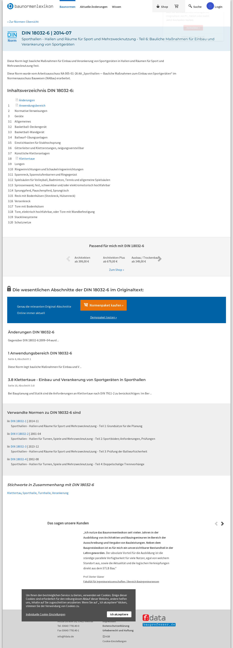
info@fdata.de (66, 636)
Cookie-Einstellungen (114, 641)
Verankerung (60, 493)
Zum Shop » (116, 270)
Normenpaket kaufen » (103, 305)
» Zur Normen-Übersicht (23, 22)
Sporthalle (30, 493)
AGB (107, 636)
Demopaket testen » (103, 317)
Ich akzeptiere (119, 614)
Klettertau (14, 493)
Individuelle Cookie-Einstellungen (45, 614)
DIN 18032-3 (16, 446)
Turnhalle (44, 493)
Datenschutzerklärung (116, 626)
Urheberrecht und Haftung (118, 630)
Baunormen (67, 7)
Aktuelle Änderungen (93, 7)
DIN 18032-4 (16, 459)
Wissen (116, 7)
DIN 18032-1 (16, 421)
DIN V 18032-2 (17, 434)
